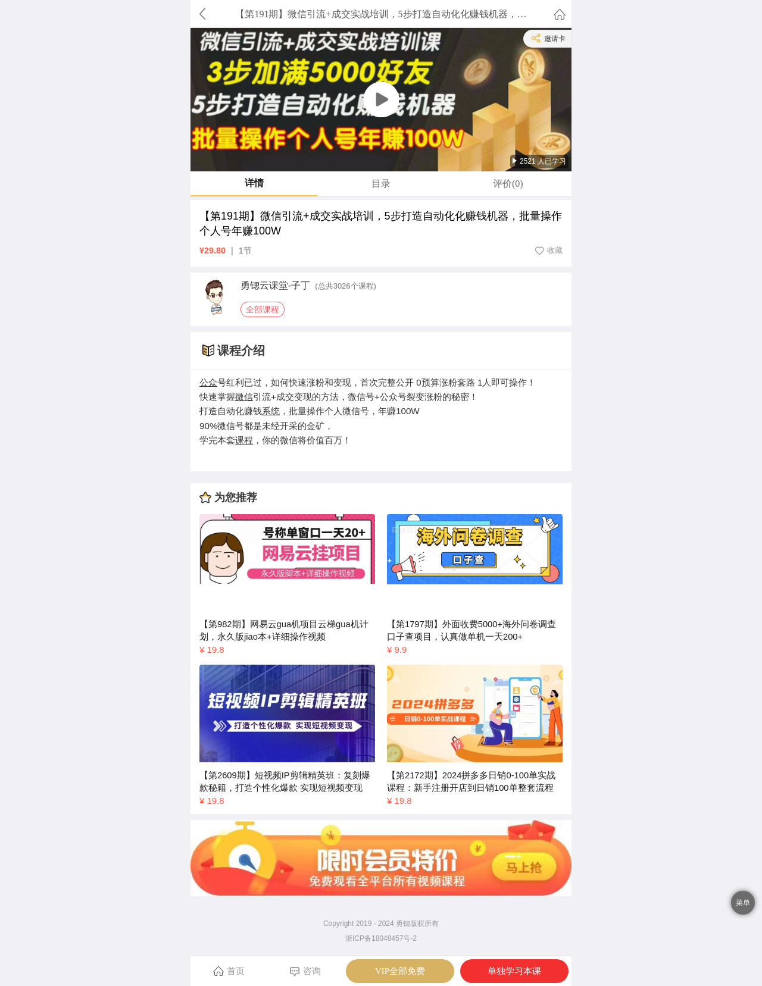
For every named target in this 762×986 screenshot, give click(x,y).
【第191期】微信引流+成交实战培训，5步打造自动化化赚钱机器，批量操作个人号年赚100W (380, 223)
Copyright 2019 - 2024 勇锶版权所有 (381, 923)
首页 (229, 970)
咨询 (305, 971)
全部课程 (262, 309)
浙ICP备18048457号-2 (381, 938)
